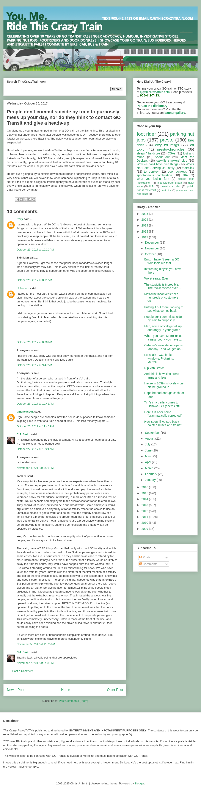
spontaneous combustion (154, 175)
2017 (145, 237)
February (151, 474)
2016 (145, 487)
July (148, 444)
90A (185, 175)
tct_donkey (151, 171)
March (149, 468)
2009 (145, 528)
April (148, 462)
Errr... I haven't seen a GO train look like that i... (161, 261)
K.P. (151, 186)
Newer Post (15, 690)
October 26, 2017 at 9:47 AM (34, 365)
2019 (145, 225)
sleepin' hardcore (148, 153)
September (152, 432)
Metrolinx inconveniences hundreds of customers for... (161, 297)
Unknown (23, 288)
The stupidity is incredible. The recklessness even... (162, 286)
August (150, 438)
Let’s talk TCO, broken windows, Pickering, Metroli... (159, 358)
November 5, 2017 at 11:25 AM (36, 644)
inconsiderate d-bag (169, 182)
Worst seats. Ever (156, 278)
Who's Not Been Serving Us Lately (165, 166)
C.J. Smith (23, 434)
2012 (145, 511)
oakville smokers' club (171, 160)
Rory (20, 219)
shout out (162, 157)
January (151, 480)
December (152, 242)
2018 (145, 231)
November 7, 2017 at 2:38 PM (35, 663)
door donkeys (177, 171)
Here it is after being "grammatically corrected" (163, 414)
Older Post (115, 690)
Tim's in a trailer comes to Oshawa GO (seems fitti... (163, 404)
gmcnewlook (25, 411)
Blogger (139, 783)
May (148, 456)
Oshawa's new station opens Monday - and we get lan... (163, 347)
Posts (144, 557)
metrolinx (188, 168)
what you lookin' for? (153, 178)
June (148, 450)
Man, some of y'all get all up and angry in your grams (163, 328)
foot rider (146, 134)
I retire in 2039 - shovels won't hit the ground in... (164, 385)
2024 (145, 219)
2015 (145, 493)
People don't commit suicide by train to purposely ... (163, 318)
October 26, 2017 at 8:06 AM (34, 342)
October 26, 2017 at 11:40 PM (35, 426)
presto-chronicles (171, 149)
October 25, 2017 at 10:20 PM (35, 249)
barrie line (166, 190)
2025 (145, 213)
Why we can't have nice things (157, 164)
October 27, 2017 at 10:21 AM (35, 449)
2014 (145, 499)
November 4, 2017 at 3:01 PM (35, 467)
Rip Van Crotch (154, 368)
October (151, 254)
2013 (145, 505)
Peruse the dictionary (152, 106)
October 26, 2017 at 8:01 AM (34, 280)
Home (65, 690)
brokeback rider (170, 186)
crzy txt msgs (167, 145)
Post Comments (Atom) (73, 700)
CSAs (172, 153)
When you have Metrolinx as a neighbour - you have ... (163, 337)
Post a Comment (22, 671)
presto (166, 140)
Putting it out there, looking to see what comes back (163, 309)
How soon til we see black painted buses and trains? (163, 423)
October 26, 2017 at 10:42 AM (35, 403)
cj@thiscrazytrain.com (155, 92)
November (152, 248)
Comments (148, 564)
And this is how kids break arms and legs (161, 375)
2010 (145, 522)
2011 (145, 517)
